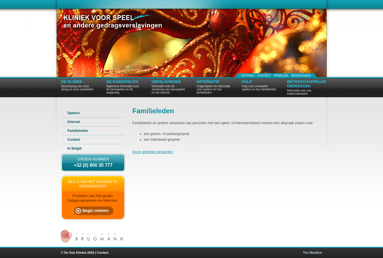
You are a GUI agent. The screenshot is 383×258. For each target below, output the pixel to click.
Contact (264, 75)
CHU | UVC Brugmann (92, 236)
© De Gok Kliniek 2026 (77, 252)
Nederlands (300, 75)
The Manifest (312, 252)
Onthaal (247, 75)
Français (281, 75)
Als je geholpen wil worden (153, 152)
